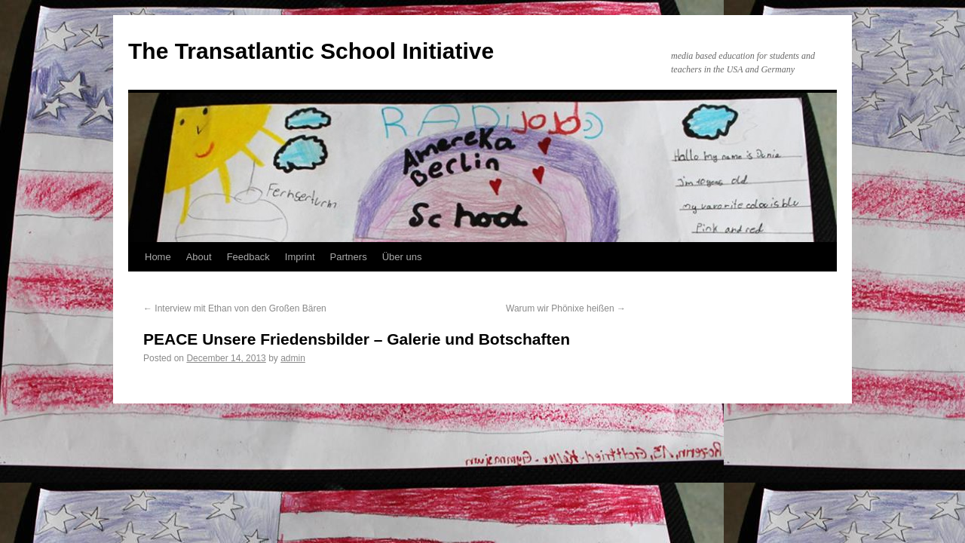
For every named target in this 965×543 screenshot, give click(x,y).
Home (158, 256)
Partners (348, 256)
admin (292, 358)
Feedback (248, 256)
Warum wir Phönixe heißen (566, 308)
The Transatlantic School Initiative (311, 50)
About (199, 256)
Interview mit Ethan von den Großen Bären (234, 308)
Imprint (300, 256)
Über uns (402, 256)
